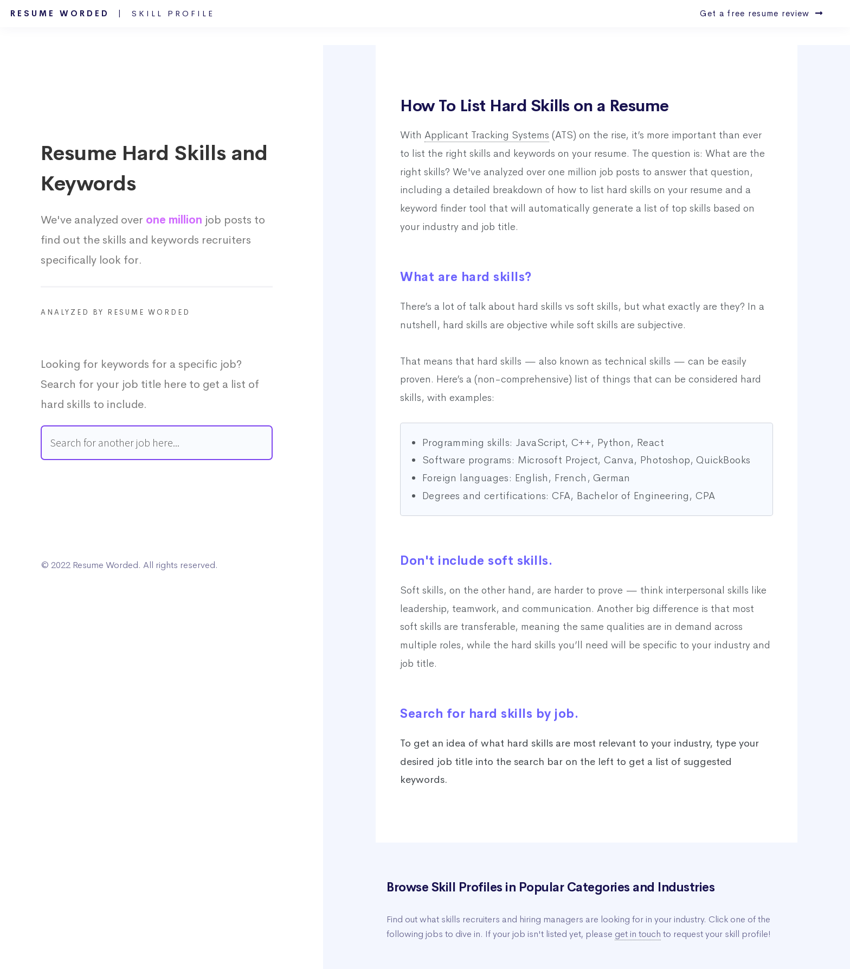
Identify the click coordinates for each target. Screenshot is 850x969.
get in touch (638, 934)
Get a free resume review (761, 13)
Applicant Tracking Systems (486, 135)
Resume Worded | (112, 13)
